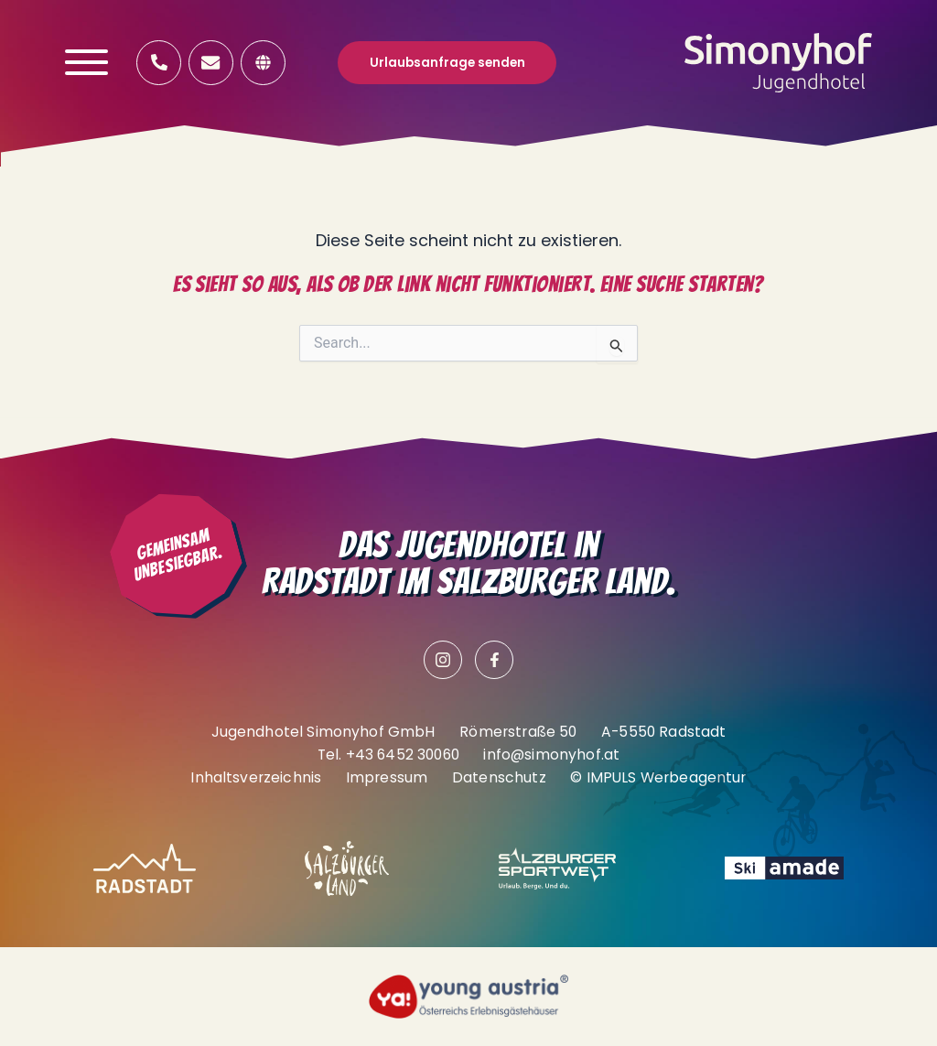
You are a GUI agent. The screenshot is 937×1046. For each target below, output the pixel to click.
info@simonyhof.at (551, 754)
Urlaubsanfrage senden (447, 62)
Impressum (386, 777)
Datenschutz (499, 777)
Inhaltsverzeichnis (255, 777)
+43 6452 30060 (402, 754)
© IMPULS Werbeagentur (658, 777)
